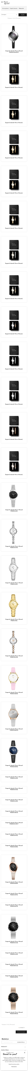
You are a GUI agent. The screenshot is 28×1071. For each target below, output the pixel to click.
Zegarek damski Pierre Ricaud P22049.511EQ (14, 846)
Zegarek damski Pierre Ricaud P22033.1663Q (14, 693)
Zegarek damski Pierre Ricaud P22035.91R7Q (14, 976)
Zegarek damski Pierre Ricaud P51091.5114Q (14, 510)
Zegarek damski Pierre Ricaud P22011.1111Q (14, 620)
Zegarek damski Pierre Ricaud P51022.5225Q (14, 766)
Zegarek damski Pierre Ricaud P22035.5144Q (14, 942)
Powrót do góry (21, 1032)
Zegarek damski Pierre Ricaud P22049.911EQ (14, 883)
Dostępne (9, 15)
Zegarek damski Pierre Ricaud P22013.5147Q (14, 835)
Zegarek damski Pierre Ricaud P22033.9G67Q (14, 729)
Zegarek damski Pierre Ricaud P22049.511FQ (14, 905)
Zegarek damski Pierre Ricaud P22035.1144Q (14, 953)
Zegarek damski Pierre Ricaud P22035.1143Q (14, 777)
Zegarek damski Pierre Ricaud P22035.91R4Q (14, 1013)
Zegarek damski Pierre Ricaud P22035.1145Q (14, 800)
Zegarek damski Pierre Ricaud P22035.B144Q (14, 965)
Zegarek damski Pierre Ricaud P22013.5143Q (14, 547)
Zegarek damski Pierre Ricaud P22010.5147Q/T (14, 823)
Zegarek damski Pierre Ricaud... (14, 87)
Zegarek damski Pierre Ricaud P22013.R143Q (14, 656)
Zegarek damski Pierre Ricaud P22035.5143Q (14, 789)
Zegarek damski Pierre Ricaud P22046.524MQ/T (14, 51)
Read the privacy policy (14, 1064)
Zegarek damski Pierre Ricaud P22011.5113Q (14, 583)
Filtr (22, 14)
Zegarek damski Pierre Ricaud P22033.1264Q (14, 812)
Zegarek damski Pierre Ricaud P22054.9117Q (14, 894)
